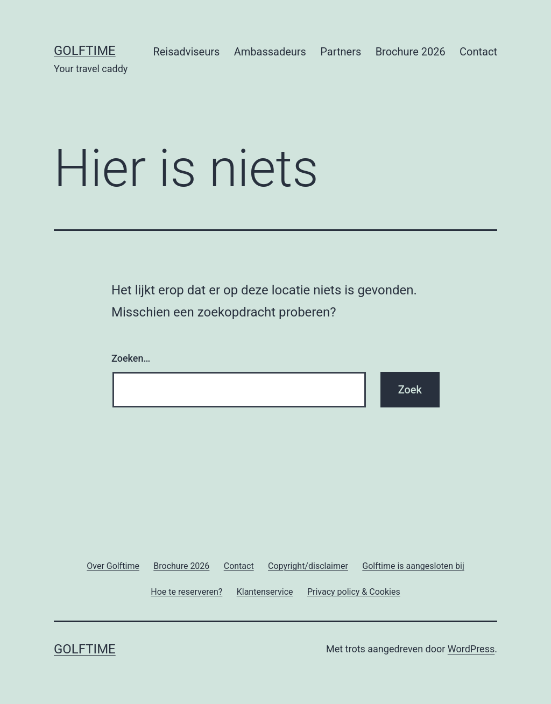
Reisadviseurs (186, 51)
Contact (478, 51)
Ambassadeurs (270, 51)
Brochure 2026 (411, 51)
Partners (340, 51)
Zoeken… (130, 358)
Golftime (85, 50)
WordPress (471, 648)
